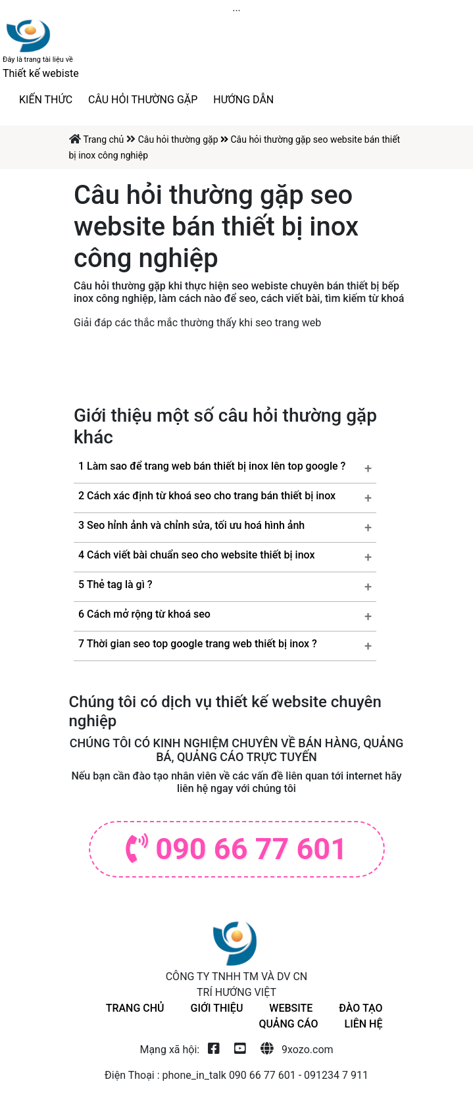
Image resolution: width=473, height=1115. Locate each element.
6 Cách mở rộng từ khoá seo (144, 614)
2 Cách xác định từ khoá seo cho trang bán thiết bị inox (207, 495)
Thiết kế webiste (41, 67)
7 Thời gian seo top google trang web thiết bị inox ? (197, 643)
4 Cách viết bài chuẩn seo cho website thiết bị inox (196, 555)
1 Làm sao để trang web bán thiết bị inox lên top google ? (211, 466)
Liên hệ (364, 1024)
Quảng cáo (288, 1024)
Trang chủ (104, 139)
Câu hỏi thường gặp (142, 99)
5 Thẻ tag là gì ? (115, 584)
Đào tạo (360, 1008)
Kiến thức (45, 99)
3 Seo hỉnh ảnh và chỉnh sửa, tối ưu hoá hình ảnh (191, 525)
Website (290, 1008)
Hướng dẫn (243, 99)
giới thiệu (217, 1008)
